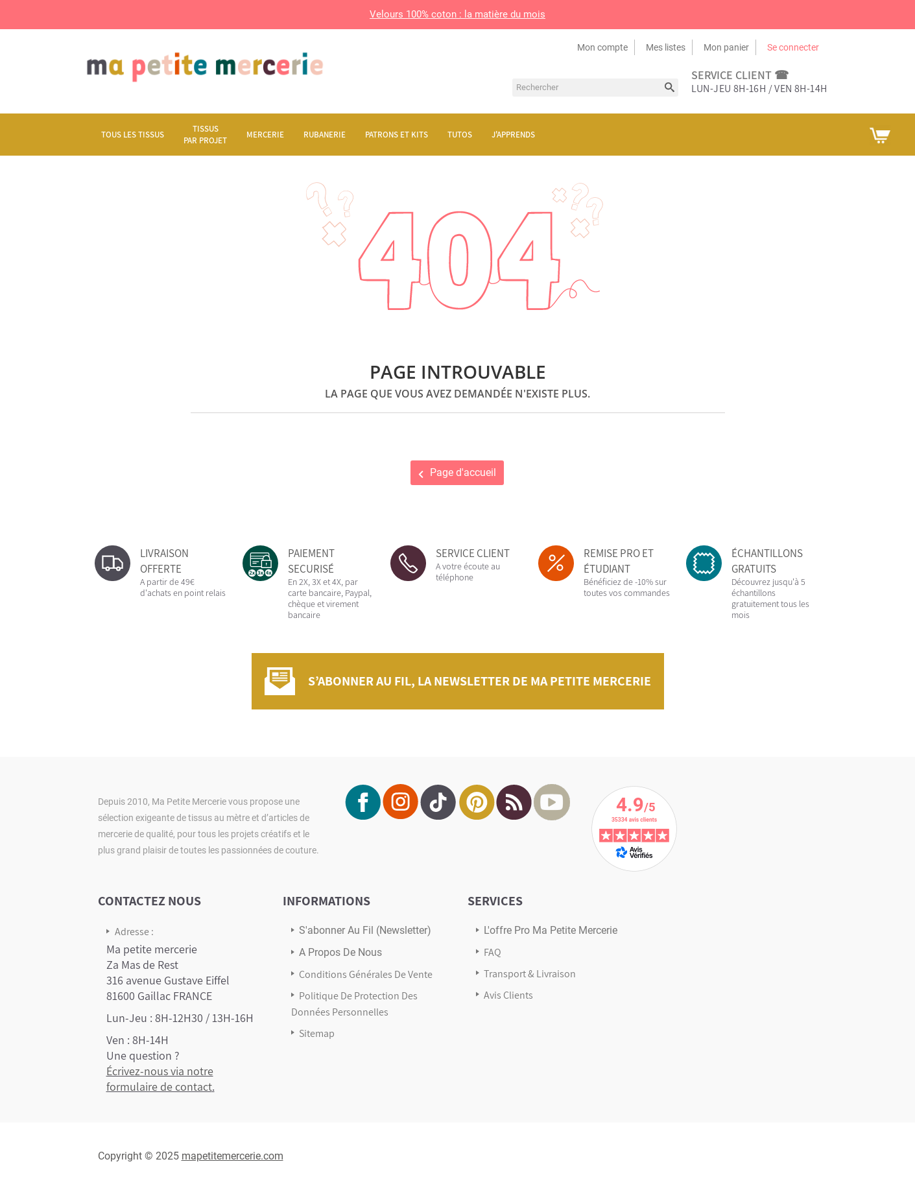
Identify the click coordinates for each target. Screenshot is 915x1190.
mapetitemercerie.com (232, 1156)
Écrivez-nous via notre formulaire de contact (159, 1079)
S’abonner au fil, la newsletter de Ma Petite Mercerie (479, 680)
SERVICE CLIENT (473, 553)
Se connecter (793, 47)
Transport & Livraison (530, 974)
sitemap (317, 1033)
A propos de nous (340, 952)
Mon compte (602, 47)
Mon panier (726, 47)
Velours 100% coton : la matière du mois (457, 14)
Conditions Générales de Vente (366, 974)
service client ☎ (740, 74)
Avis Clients (508, 995)
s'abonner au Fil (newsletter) (365, 930)
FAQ (492, 952)
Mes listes (665, 47)
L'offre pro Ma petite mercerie (550, 930)
